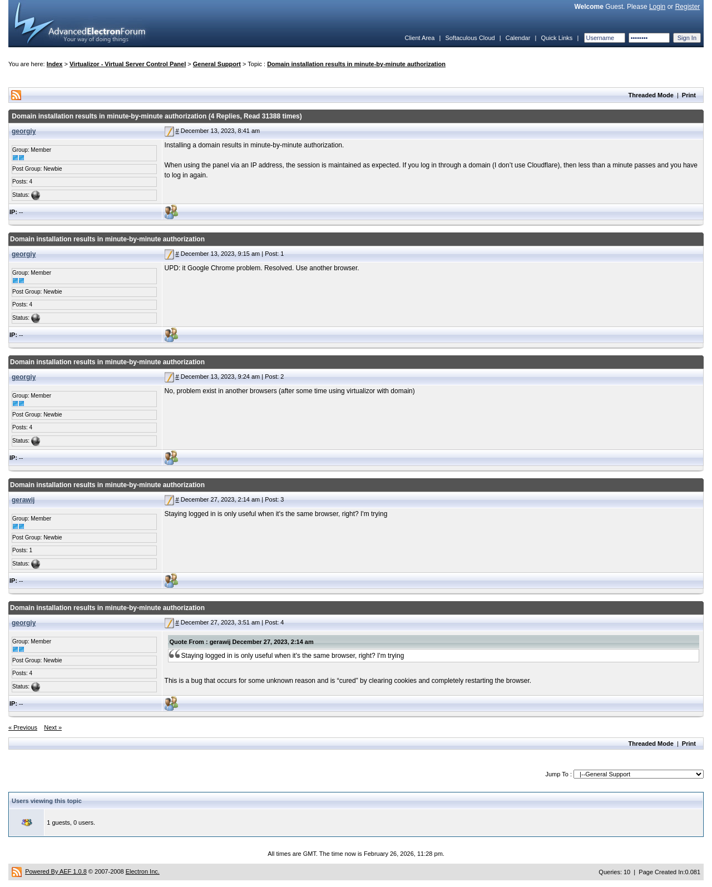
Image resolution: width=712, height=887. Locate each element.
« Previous (22, 727)
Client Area (419, 37)
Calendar (518, 37)
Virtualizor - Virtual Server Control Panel (128, 64)
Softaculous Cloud (470, 37)
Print (689, 95)
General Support (217, 64)
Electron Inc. (143, 871)
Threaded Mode (651, 95)
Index (55, 64)
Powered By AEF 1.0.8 (56, 871)
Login (657, 7)
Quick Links (556, 37)
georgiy (24, 131)
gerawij (23, 500)
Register (687, 7)
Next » (53, 727)
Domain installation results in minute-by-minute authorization (356, 64)
